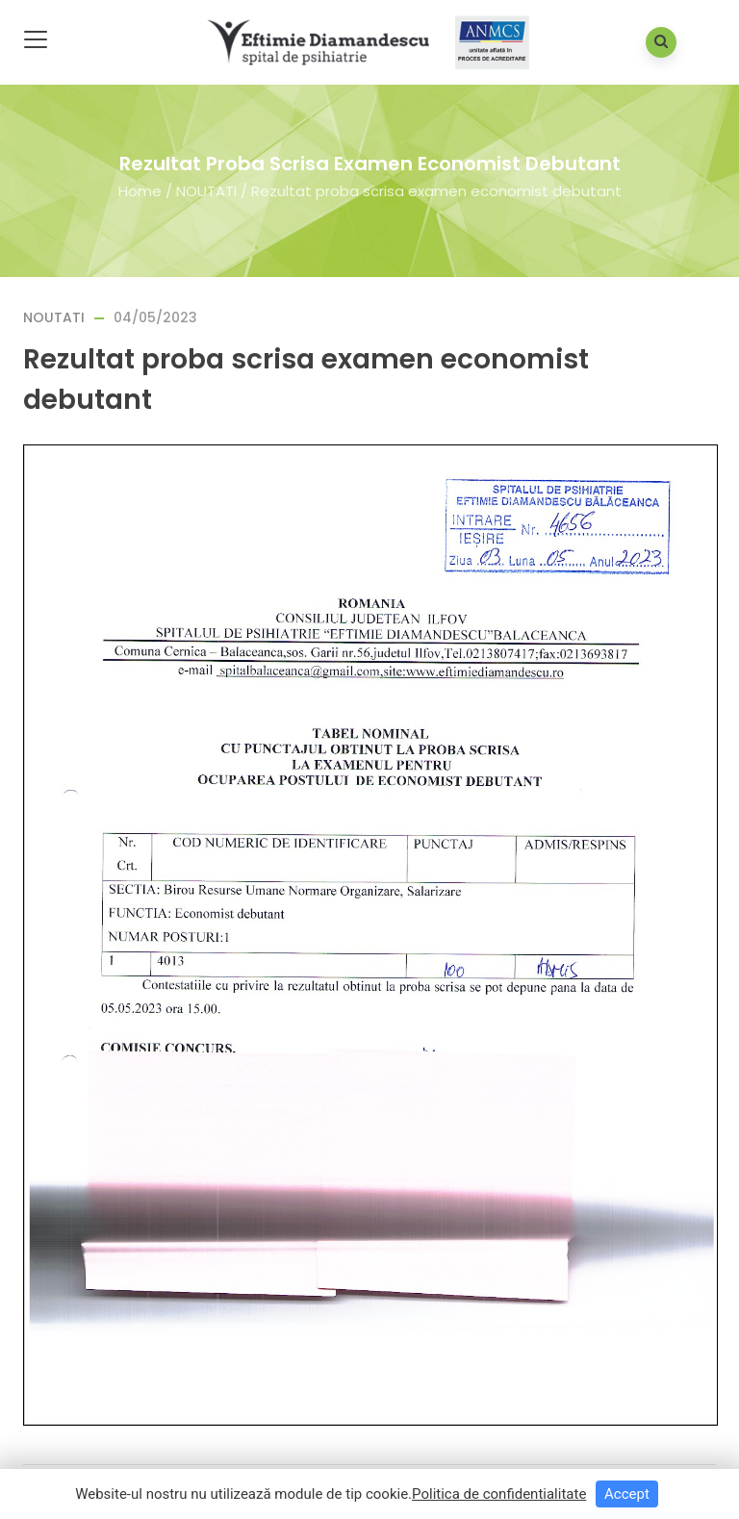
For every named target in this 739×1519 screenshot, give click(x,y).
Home (140, 190)
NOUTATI (206, 190)
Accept (627, 1494)
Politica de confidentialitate (499, 1494)
